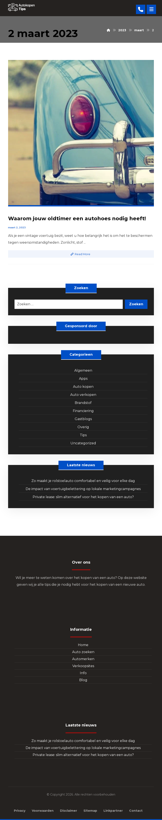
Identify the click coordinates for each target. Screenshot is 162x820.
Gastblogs (83, 419)
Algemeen (83, 370)
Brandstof (83, 403)
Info (83, 673)
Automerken (83, 659)
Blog (83, 680)
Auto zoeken (83, 652)
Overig (83, 427)
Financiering (83, 411)
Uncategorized (83, 443)
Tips (83, 435)
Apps (83, 379)
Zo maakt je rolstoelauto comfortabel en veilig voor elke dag (83, 481)
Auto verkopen (83, 395)
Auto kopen (83, 387)
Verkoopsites (83, 666)
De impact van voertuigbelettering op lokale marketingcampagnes (83, 489)
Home (83, 645)
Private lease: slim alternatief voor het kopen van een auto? (83, 497)
